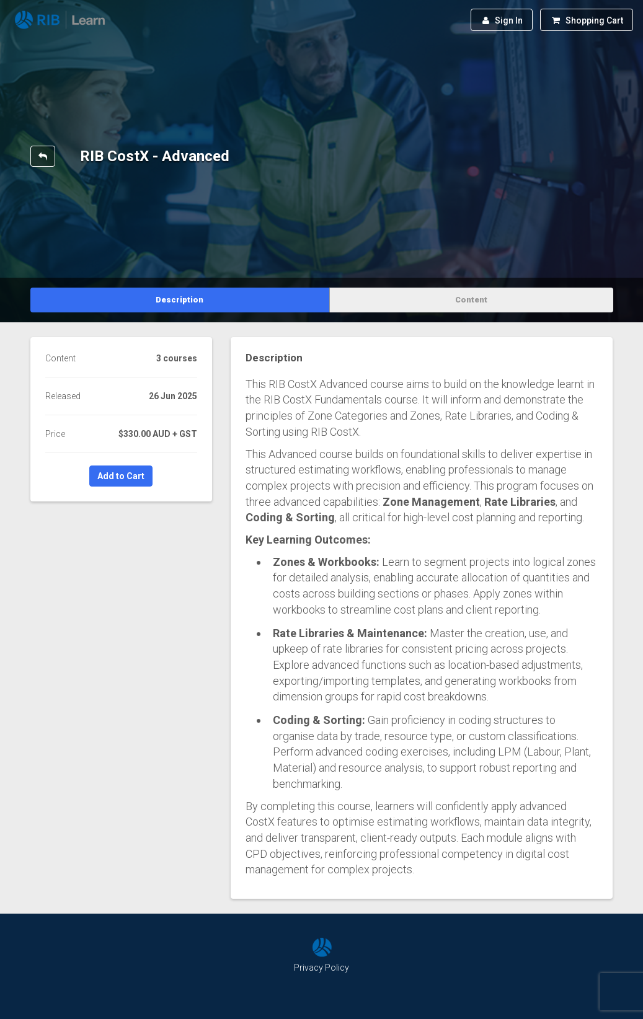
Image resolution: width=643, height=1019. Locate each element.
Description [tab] (179, 299)
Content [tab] (471, 299)
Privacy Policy (321, 968)
